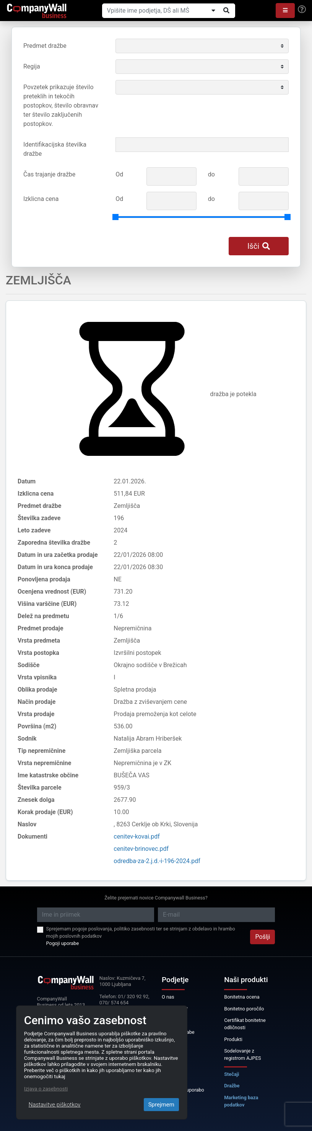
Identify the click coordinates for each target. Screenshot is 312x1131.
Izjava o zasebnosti (46, 1088)
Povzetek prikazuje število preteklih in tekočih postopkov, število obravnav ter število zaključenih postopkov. (60, 105)
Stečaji (231, 1074)
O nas (168, 997)
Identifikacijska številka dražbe (54, 149)
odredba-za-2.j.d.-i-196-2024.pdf (157, 861)
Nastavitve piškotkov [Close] (55, 1104)
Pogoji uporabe (62, 943)
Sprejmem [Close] (161, 1104)
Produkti (233, 1039)
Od (119, 174)
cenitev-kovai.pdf (137, 836)
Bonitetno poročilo (244, 1009)
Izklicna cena (40, 198)
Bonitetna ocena (242, 997)
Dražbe (231, 1086)
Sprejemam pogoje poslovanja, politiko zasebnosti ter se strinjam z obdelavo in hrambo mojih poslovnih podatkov (140, 932)
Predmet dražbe (45, 45)
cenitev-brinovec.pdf (141, 848)
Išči (258, 246)
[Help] (302, 9)
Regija (31, 66)
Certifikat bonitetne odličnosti (245, 1023)
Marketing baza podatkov (241, 1101)
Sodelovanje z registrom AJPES (242, 1054)
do (211, 174)
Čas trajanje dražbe (49, 174)
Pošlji (262, 936)
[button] (285, 10)
